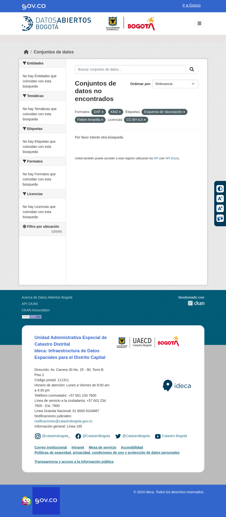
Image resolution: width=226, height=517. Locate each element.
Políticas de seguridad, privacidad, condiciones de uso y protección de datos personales (107, 452)
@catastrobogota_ (56, 436)
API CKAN (30, 304)
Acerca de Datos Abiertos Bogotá (47, 297)
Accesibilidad (132, 447)
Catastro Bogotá (174, 436)
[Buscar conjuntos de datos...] (130, 69)
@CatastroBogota (96, 436)
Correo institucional (51, 447)
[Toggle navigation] (199, 23)
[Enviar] (192, 69)
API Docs (171, 158)
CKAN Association (36, 310)
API (156, 158)
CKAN (191, 303)
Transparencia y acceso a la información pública (74, 462)
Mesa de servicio (102, 447)
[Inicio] (26, 52)
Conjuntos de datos (54, 52)
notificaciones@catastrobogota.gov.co (64, 421)
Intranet (78, 447)
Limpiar (57, 231)
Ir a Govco (192, 5)
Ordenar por (140, 84)
